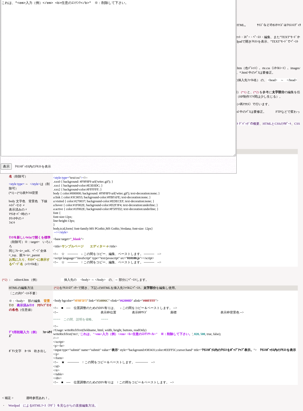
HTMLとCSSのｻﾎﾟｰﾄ (277, 124)
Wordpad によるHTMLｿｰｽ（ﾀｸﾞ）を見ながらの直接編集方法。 (53, 405)
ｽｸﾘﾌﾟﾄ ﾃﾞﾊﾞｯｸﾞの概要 (244, 124)
